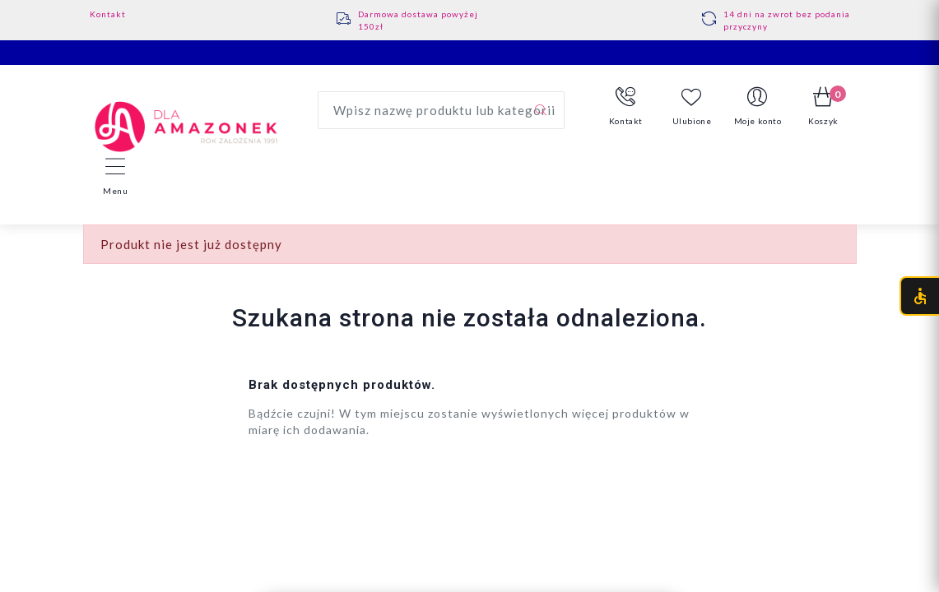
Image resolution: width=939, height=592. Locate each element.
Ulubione (692, 106)
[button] (626, 107)
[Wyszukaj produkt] (441, 110)
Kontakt (108, 14)
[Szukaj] (541, 110)
